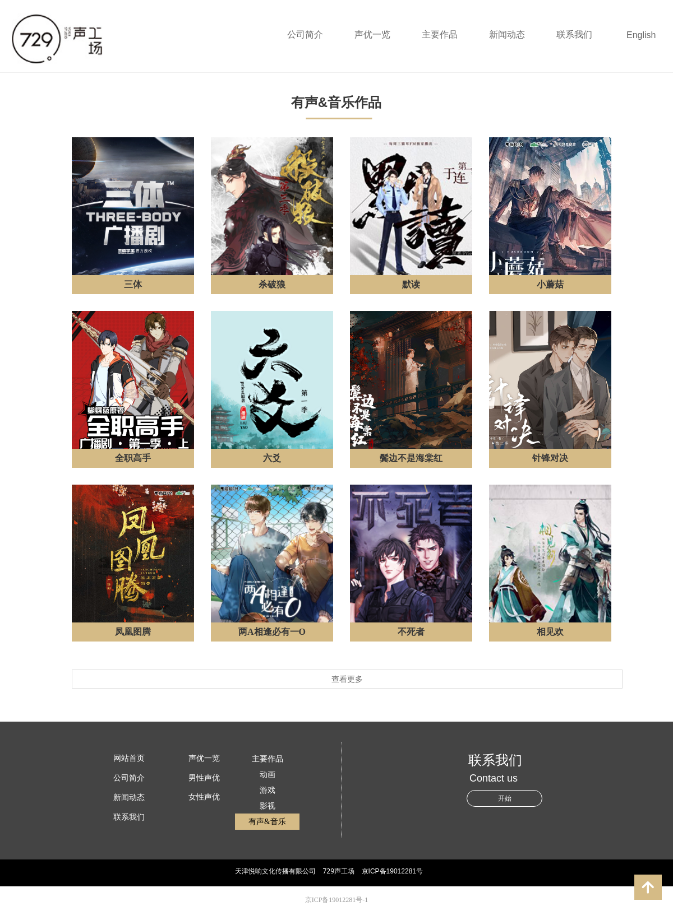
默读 (411, 284)
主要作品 (440, 34)
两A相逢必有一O (272, 631)
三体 (133, 284)
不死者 (411, 631)
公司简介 (305, 34)
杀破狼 (272, 284)
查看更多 (347, 679)
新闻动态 (507, 34)
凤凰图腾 (133, 631)
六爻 (272, 458)
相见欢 (550, 631)
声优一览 (372, 34)
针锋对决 (550, 458)
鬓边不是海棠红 (411, 458)
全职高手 (133, 458)
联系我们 (574, 34)
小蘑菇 (550, 284)
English (641, 35)
